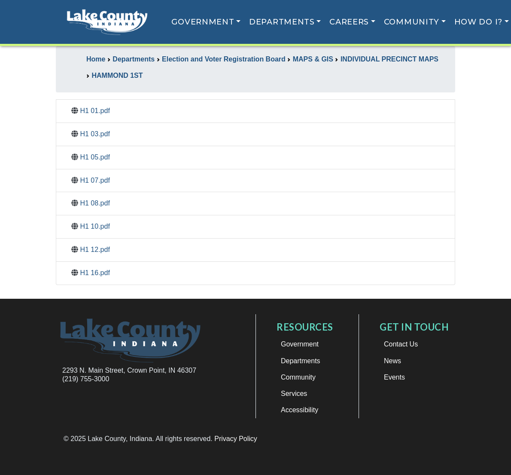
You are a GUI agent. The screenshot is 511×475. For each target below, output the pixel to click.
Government (202, 22)
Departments (282, 22)
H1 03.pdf (95, 134)
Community (411, 22)
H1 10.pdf (95, 226)
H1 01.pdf (95, 110)
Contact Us (401, 344)
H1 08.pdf (95, 203)
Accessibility (299, 410)
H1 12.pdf (95, 249)
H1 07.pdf (95, 180)
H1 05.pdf (95, 157)
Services (294, 393)
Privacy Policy (235, 438)
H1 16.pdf (95, 272)
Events (394, 377)
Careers (349, 22)
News (392, 361)
